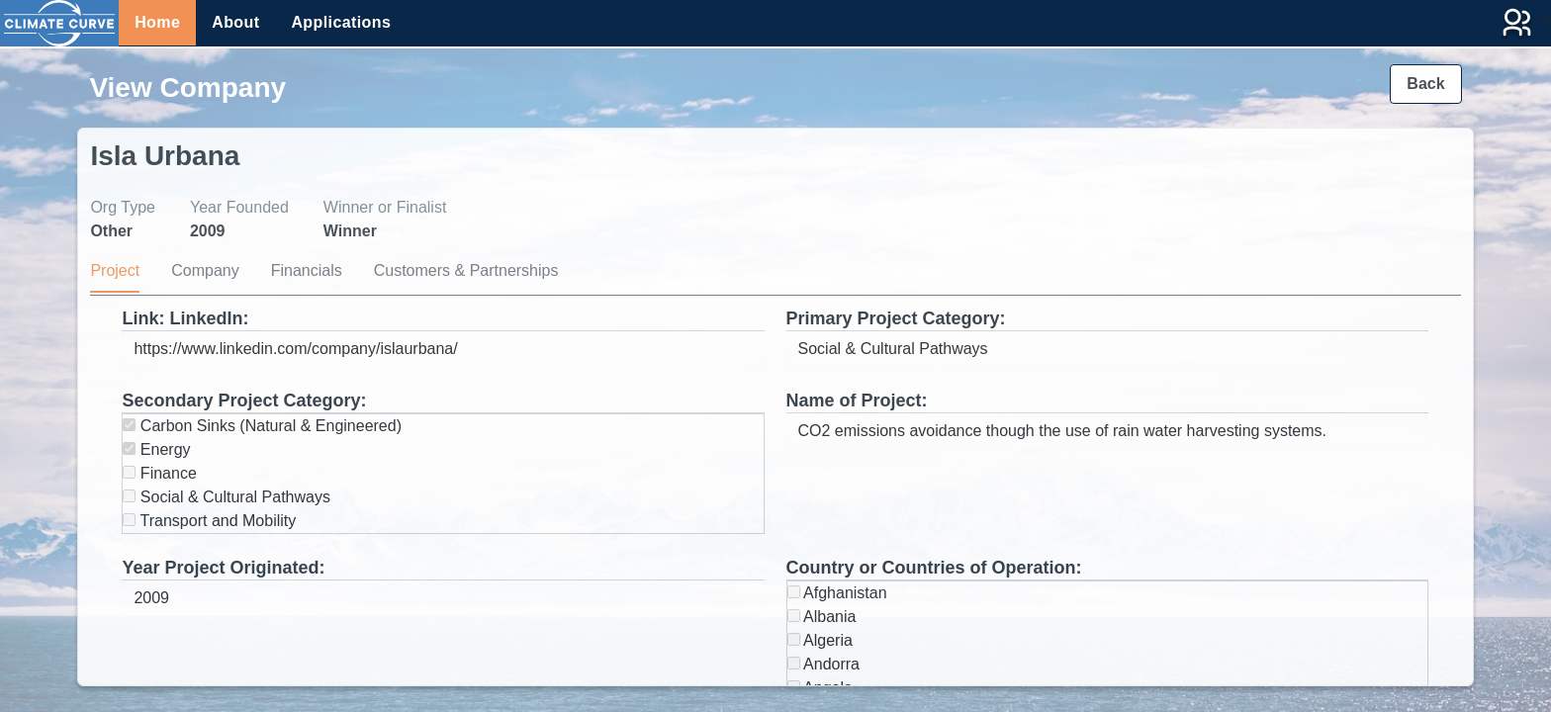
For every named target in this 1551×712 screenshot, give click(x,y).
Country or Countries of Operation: (934, 568)
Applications (341, 22)
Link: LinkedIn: (185, 318)
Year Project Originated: (223, 568)
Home (157, 22)
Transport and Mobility (209, 520)
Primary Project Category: (896, 318)
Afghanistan (837, 592)
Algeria (820, 640)
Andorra (823, 664)
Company (204, 270)
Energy (156, 449)
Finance (159, 473)
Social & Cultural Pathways (226, 497)
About (235, 22)
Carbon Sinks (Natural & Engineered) (262, 425)
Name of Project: (857, 400)
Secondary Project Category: (244, 400)
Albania (822, 616)
